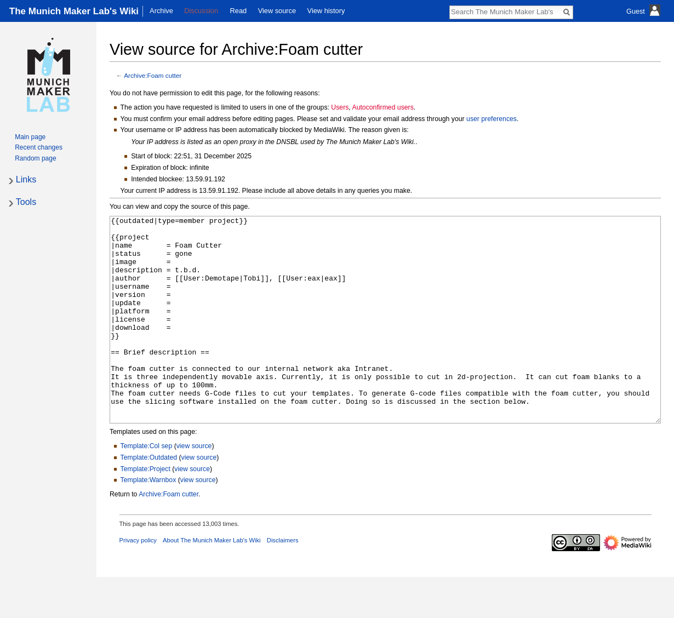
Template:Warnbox (148, 521)
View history (326, 11)
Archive (161, 11)
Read (238, 11)
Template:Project (145, 510)
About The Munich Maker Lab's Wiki (212, 581)
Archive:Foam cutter (152, 75)
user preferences (491, 119)
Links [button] (26, 179)
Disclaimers (283, 581)
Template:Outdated (149, 498)
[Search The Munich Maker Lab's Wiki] (505, 11)
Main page (30, 137)
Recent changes (38, 147)
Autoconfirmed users (382, 107)
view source (194, 487)
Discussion (201, 11)
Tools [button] (26, 202)
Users (340, 107)
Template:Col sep (147, 487)
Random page (35, 158)
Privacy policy (138, 581)
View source (277, 11)
